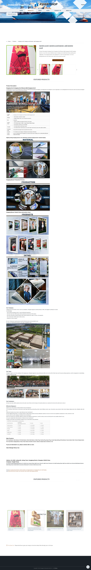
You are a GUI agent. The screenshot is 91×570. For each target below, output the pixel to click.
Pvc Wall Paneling (56, 463)
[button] (7, 5)
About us (68, 17)
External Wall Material (76, 463)
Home (21, 17)
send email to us (58, 60)
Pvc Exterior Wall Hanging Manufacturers (14, 463)
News (40, 17)
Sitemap (55, 568)
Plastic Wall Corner (35, 463)
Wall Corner (69, 463)
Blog (48, 17)
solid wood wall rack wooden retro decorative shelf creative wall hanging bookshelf (23, 471)
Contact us (57, 17)
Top (88, 566)
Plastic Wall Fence (63, 463)
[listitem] (45, 69)
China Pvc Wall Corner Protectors (46, 463)
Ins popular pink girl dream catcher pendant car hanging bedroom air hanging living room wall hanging (28, 469)
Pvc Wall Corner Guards (27, 463)
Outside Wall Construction (19, 464)
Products (30, 17)
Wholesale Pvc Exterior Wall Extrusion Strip (32, 464)
